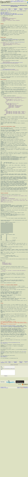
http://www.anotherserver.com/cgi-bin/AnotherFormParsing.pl (8, 84)
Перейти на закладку (21, 9)
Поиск (24, 1)
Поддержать (22, 476)
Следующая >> (26, 9)
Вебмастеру (26, 476)
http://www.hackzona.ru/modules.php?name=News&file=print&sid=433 (12, 405)
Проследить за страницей (4, 476)
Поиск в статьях (9, 9)
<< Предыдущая (2, 9)
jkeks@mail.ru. (8, 12)
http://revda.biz (4, 443)
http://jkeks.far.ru (4, 426)
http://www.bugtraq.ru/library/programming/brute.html (10, 425)
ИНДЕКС (6, 449)
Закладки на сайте (3, 475)
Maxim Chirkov (25, 475)
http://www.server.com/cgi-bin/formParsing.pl (9, 46)
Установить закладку (15, 9)
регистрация (22, 0)
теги (25, 1)
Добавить (18, 476)
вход (19, 0)
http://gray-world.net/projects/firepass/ (8, 404)
